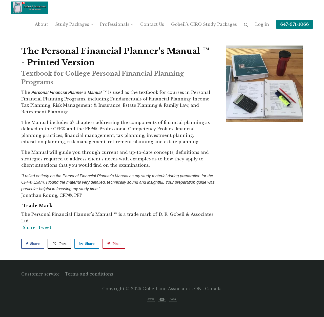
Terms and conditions (89, 274)
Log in (262, 24)
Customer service (40, 274)
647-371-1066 (294, 24)
